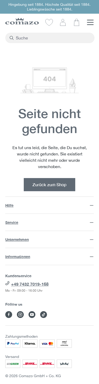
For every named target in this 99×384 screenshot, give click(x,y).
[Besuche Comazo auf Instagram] (20, 314)
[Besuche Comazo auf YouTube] (32, 314)
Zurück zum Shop (49, 184)
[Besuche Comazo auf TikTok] (43, 314)
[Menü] (90, 22)
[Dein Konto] (63, 22)
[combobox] (53, 38)
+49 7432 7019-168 (30, 283)
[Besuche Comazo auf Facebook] (8, 314)
